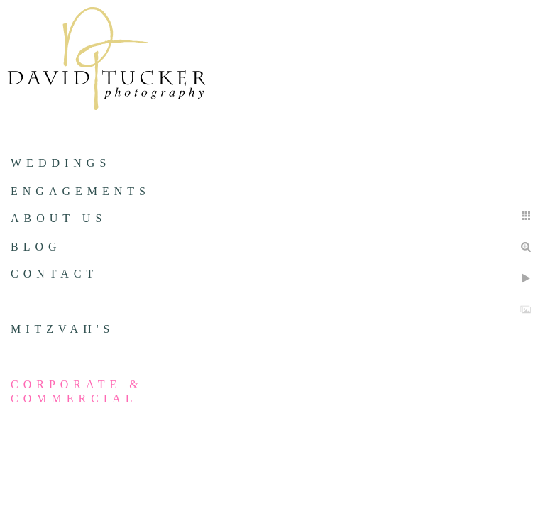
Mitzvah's (62, 329)
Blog (36, 247)
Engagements (80, 191)
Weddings (61, 163)
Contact (54, 274)
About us (58, 218)
